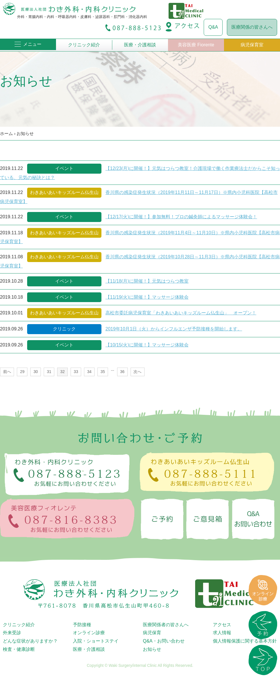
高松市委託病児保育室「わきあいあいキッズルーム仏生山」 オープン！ (180, 312)
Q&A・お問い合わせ (164, 641)
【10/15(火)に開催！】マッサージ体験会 (147, 344)
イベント (64, 168)
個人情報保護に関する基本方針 (245, 641)
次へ (137, 371)
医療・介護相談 (140, 44)
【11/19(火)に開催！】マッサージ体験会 (147, 297)
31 (49, 371)
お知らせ (25, 133)
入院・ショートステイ (96, 641)
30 (35, 371)
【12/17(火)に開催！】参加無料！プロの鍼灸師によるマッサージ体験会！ (181, 216)
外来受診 (12, 632)
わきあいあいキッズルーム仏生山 (64, 192)
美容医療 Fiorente (196, 44)
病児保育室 (252, 44)
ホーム (6, 133)
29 (22, 371)
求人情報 (222, 632)
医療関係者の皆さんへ (166, 624)
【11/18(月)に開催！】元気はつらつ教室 (147, 281)
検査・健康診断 (19, 649)
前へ (7, 371)
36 (122, 371)
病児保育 (152, 632)
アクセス (222, 624)
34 (89, 371)
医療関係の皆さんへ (252, 27)
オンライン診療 (89, 632)
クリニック (64, 328)
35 (103, 371)
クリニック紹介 (84, 44)
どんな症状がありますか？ (30, 641)
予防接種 (82, 624)
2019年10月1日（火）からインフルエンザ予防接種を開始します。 (173, 328)
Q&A (213, 27)
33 (76, 371)
